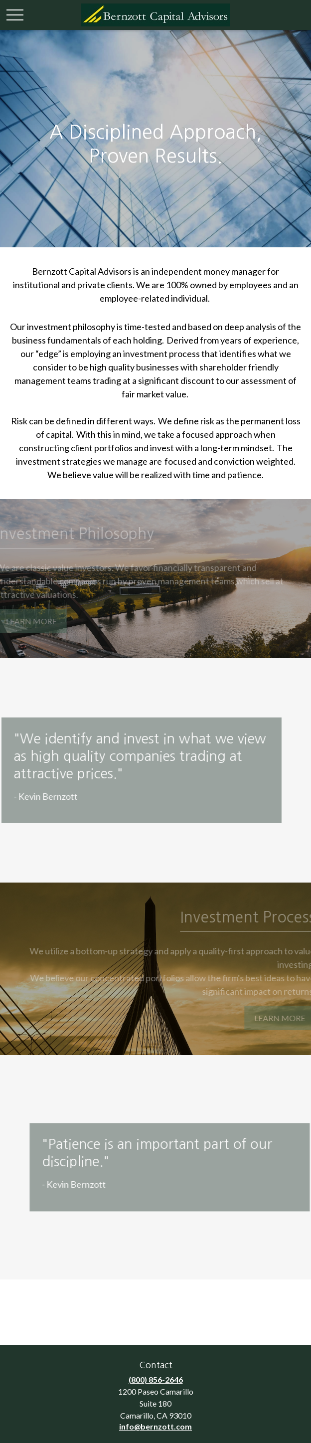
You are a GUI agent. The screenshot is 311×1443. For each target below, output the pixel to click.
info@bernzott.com (155, 1426)
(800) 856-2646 (156, 1379)
